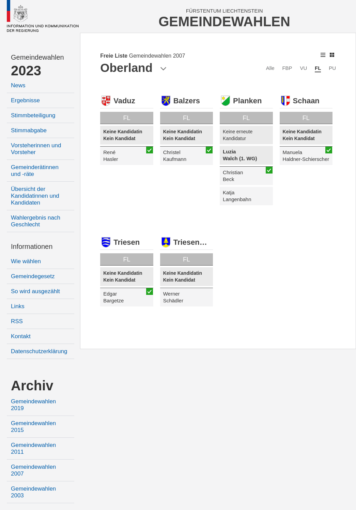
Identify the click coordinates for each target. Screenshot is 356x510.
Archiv (32, 385)
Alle (270, 68)
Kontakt (21, 336)
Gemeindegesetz (33, 276)
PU (332, 68)
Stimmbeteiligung (33, 115)
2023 (26, 70)
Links (18, 306)
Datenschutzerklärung (39, 351)
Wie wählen (26, 261)
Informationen (31, 246)
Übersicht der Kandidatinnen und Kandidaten (35, 196)
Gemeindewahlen (37, 57)
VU (303, 68)
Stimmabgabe (29, 130)
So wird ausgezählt (35, 291)
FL (318, 68)
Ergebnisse (25, 100)
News (18, 85)
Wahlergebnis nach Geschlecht (35, 221)
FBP (287, 68)
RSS (17, 321)
